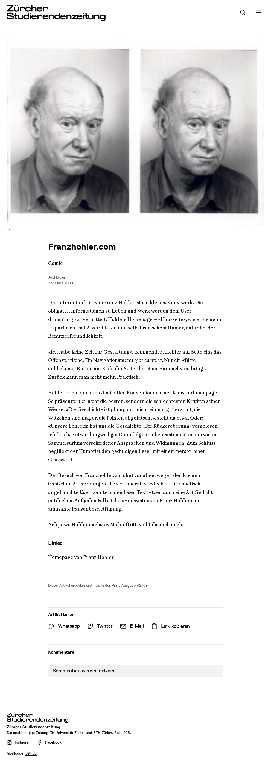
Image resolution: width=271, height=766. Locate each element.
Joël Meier (56, 277)
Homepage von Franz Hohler (81, 557)
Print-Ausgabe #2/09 (129, 585)
